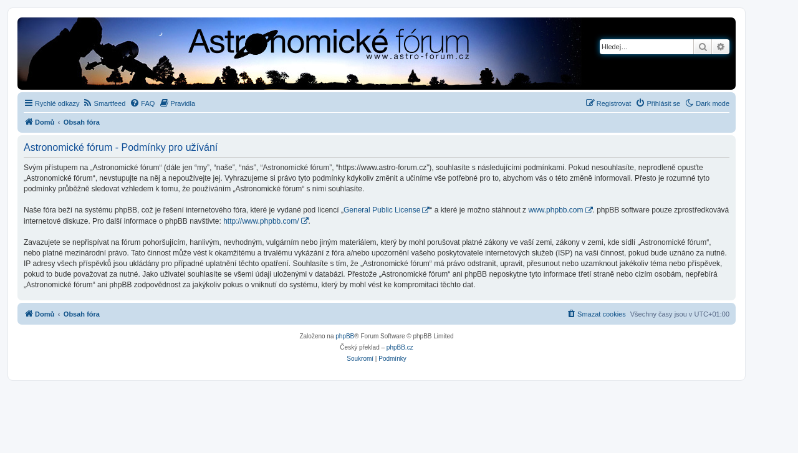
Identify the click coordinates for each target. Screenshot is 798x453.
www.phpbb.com (555, 210)
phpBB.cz (400, 347)
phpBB (344, 336)
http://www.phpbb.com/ (261, 221)
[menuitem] (104, 103)
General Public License (382, 210)
